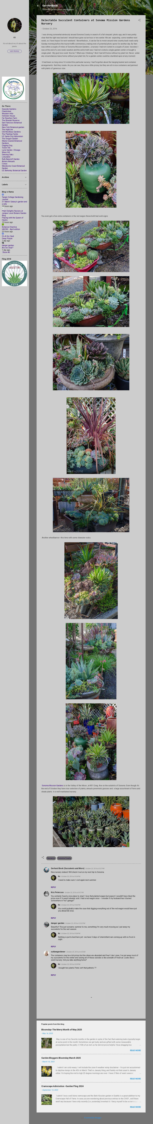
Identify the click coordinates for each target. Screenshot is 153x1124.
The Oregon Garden (10, 138)
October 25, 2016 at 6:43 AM (75, 952)
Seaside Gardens (9, 109)
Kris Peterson (57, 892)
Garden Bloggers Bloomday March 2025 (61, 1058)
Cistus (4, 164)
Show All (6, 252)
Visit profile (14, 51)
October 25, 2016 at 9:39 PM (70, 964)
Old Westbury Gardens (11, 132)
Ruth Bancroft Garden (10, 159)
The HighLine (7, 129)
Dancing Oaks (7, 154)
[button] (139, 20)
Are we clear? (7, 248)
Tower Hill (6, 148)
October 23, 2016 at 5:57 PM (94, 868)
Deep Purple (7, 238)
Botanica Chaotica (9, 227)
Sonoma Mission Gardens (52, 785)
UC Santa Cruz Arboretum (12, 136)
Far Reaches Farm (9, 118)
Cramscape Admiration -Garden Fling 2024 (62, 1086)
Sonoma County (64, 858)
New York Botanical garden (13, 127)
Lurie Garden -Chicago (11, 150)
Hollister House (8, 116)
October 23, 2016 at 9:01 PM (74, 892)
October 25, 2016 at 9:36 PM (70, 905)
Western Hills (7, 113)
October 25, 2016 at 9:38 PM (70, 933)
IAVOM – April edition (11, 229)
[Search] (144, 6)
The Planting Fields (10, 134)
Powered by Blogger (91, 1118)
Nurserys (51, 858)
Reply (53, 887)
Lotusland (6, 157)
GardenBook (50, 5)
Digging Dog (7, 145)
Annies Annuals (8, 161)
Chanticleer (6, 111)
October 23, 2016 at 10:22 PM (75, 923)
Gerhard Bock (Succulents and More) (67, 868)
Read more (135, 1050)
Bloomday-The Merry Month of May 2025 (61, 1029)
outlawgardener (58, 952)
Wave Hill (6, 152)
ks (59, 876)
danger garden (57, 923)
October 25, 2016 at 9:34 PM (70, 876)
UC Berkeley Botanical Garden (14, 170)
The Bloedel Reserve (10, 120)
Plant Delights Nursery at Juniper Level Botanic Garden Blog (14, 213)
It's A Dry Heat (8, 236)
